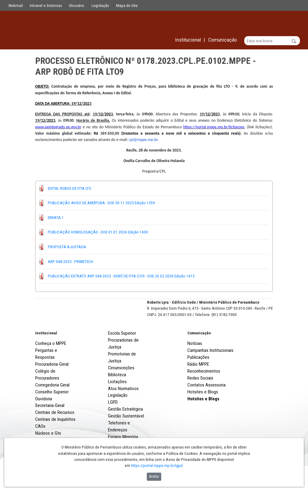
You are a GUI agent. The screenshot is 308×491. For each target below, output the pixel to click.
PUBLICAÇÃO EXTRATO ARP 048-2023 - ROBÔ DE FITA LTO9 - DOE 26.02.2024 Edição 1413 (121, 276)
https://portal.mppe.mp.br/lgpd (157, 465)
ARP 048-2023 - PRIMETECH (70, 261)
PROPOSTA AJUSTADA (67, 246)
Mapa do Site (127, 5)
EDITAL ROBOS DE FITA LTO (69, 188)
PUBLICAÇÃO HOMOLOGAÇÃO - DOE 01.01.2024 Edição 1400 (98, 232)
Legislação (100, 5)
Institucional (46, 355)
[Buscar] (272, 40)
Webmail (15, 5)
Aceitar (154, 476)
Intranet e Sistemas (46, 5)
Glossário (76, 5)
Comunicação (199, 355)
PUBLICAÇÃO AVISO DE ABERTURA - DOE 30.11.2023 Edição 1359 (101, 203)
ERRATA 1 (56, 217)
